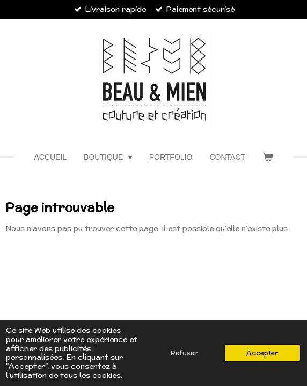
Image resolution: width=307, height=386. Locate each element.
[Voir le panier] (268, 157)
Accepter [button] (262, 353)
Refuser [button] (184, 353)
